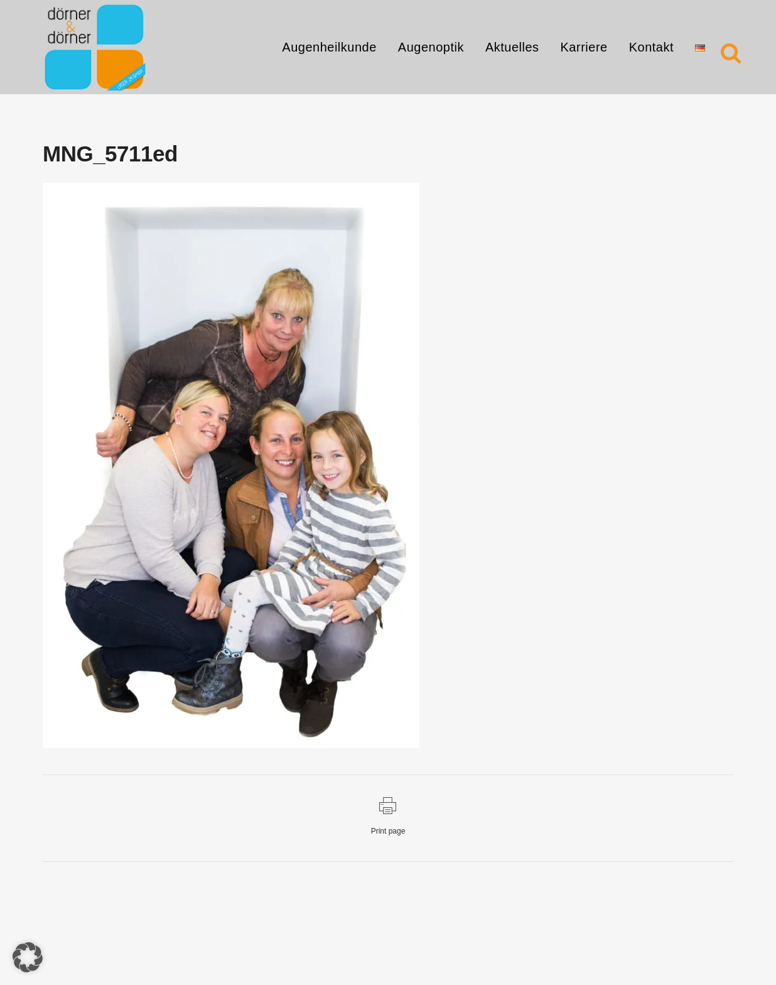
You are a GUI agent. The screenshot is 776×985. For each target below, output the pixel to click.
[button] (27, 957)
